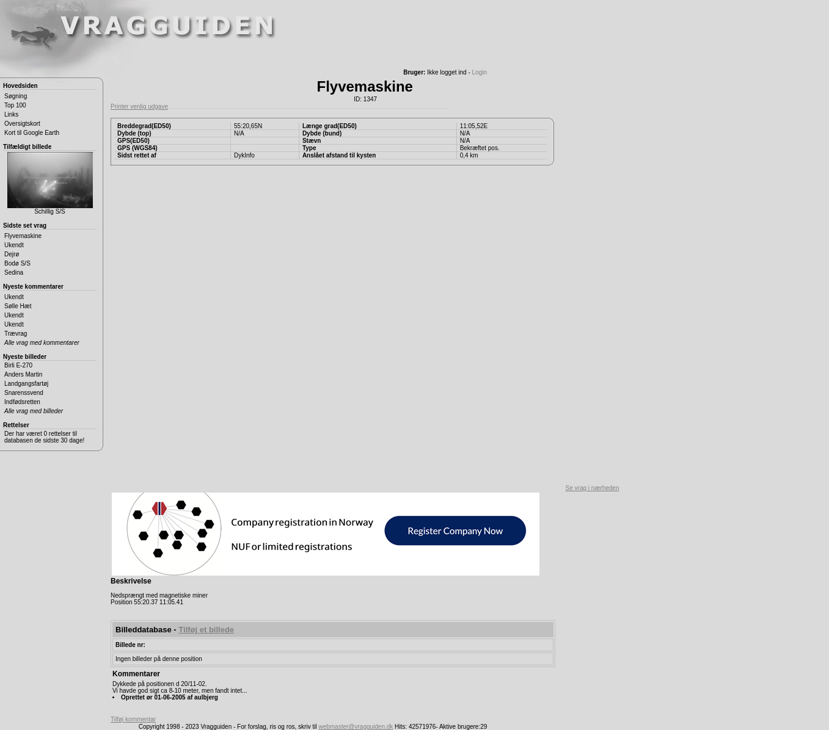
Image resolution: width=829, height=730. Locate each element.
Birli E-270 (18, 365)
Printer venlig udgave (139, 106)
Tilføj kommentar (133, 719)
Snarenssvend (23, 392)
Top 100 (15, 105)
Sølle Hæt (17, 306)
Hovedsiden (20, 85)
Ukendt (14, 245)
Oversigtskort (22, 123)
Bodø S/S (17, 263)
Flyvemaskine (23, 236)
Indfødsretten (22, 402)
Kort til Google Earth (31, 132)
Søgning (15, 96)
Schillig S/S (50, 183)
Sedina (13, 272)
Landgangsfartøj (26, 383)
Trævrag (15, 333)
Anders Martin (23, 374)
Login (479, 72)
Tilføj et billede (206, 629)
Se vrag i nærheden (592, 488)
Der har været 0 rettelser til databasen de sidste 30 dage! (44, 437)
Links (11, 114)
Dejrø (11, 254)
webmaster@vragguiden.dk (355, 726)
